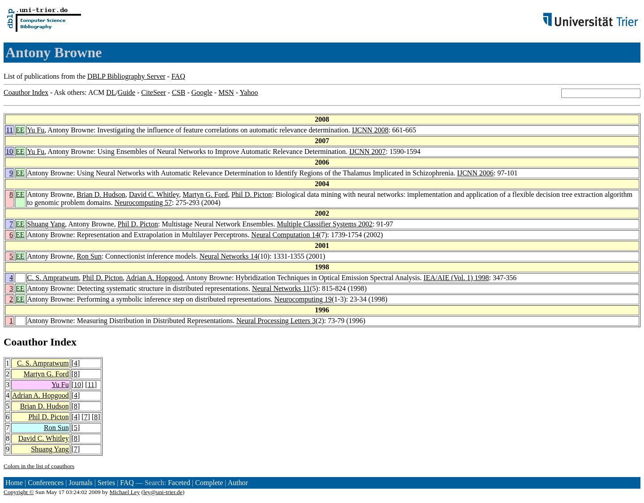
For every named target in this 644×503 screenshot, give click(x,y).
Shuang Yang (46, 224)
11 (9, 130)
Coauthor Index (26, 92)
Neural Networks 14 (229, 256)
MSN (226, 92)
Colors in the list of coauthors (39, 466)
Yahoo (248, 92)
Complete (209, 482)
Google (202, 92)
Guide (126, 92)
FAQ (178, 76)
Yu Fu (36, 130)
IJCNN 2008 (370, 130)
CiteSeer (153, 92)
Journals (80, 482)
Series (106, 482)
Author (238, 482)
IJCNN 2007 (367, 151)
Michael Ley (125, 492)
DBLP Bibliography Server (126, 76)
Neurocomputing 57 (143, 202)
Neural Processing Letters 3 (276, 320)
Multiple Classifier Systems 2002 (325, 224)
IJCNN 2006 (475, 173)
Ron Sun (89, 256)
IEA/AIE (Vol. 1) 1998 (456, 277)
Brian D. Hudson (101, 194)
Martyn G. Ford (205, 194)
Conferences (46, 482)
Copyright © (19, 492)
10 (9, 151)
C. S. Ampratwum (53, 277)
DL (110, 92)
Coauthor (25, 342)
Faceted (179, 482)
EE (20, 130)
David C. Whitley (154, 194)
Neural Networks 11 (281, 288)
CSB (178, 92)
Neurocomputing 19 (303, 299)
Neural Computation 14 (285, 235)
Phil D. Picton (251, 194)
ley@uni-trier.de (162, 492)
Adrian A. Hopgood (154, 277)
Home (14, 482)
